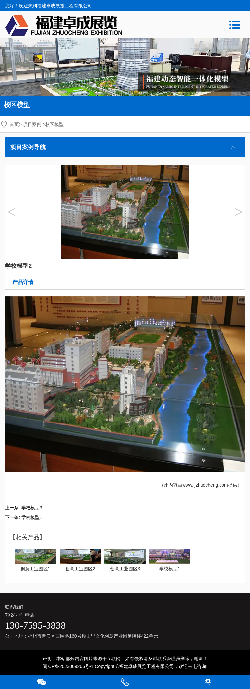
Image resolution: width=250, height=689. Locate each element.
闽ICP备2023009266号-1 (68, 666)
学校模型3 (31, 507)
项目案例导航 (28, 147)
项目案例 (32, 124)
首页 (14, 124)
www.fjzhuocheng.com (205, 485)
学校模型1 (31, 517)
